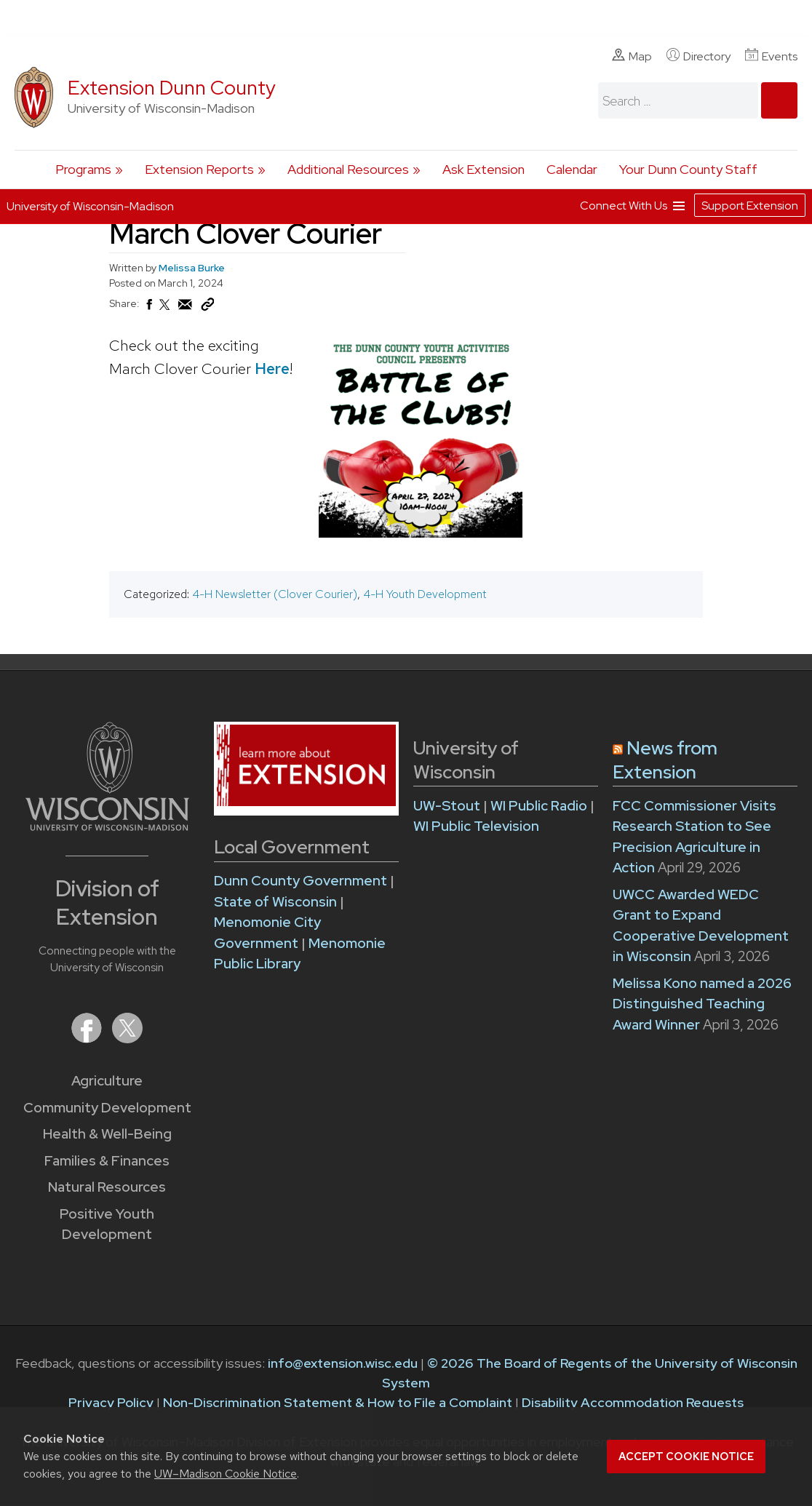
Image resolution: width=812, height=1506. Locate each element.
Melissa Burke (192, 267)
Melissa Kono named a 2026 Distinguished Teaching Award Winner (702, 1004)
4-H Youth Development (425, 594)
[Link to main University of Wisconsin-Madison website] (107, 826)
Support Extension (749, 205)
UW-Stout (446, 806)
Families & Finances (107, 1161)
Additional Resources (348, 169)
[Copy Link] (207, 307)
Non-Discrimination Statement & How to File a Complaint (337, 1402)
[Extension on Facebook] (88, 1038)
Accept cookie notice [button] (686, 1456)
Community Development (107, 1108)
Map (632, 56)
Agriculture (107, 1081)
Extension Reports (199, 169)
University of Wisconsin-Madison (90, 206)
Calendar (571, 169)
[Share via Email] (185, 308)
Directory (698, 56)
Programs (83, 169)
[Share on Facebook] (148, 308)
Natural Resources (107, 1187)
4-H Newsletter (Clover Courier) (274, 594)
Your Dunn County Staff (688, 169)
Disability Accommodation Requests (633, 1402)
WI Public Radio (538, 806)
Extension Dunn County (172, 87)
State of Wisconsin (277, 902)
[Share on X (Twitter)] (165, 310)
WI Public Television (476, 826)
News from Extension (665, 760)
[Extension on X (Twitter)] (127, 1038)
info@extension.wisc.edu (343, 1363)
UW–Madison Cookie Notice (225, 1473)
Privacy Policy (111, 1402)
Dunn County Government (300, 881)
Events (771, 56)
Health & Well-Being (107, 1134)
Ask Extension (483, 169)
